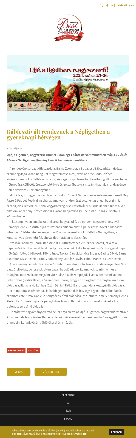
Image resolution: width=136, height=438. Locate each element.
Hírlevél (122, 5)
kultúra (33, 350)
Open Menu (6, 6)
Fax (68, 403)
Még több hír (50, 372)
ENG (131, 5)
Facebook (68, 395)
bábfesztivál (16, 350)
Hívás (68, 410)
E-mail (68, 418)
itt (84, 433)
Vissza (18, 372)
